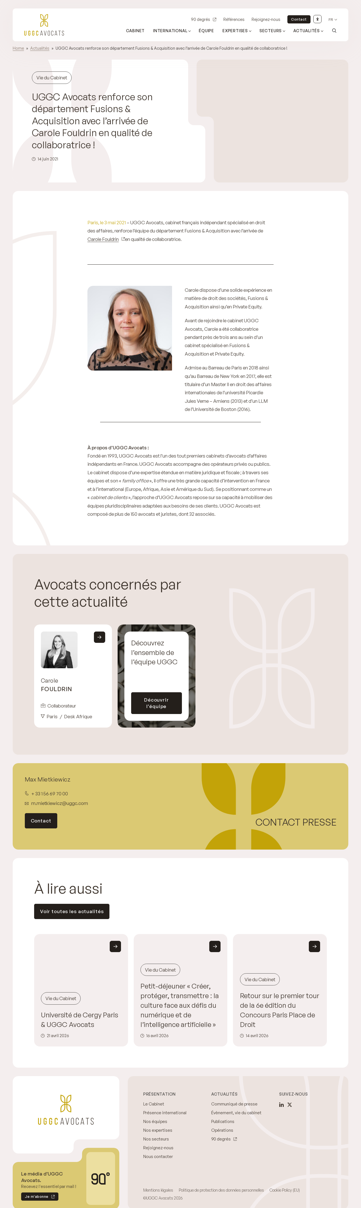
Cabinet (135, 30)
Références (234, 19)
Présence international (164, 1112)
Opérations (222, 1130)
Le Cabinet (153, 1104)
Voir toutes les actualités (72, 911)
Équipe (206, 30)
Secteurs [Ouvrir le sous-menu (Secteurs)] (270, 30)
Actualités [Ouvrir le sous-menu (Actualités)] (306, 30)
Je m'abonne (35, 1197)
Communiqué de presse (234, 1104)
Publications (222, 1121)
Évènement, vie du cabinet (236, 1112)
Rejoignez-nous (266, 19)
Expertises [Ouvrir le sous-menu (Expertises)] (235, 30)
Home (18, 48)
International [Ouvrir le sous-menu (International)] (170, 30)
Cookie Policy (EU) (285, 1190)
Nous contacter (158, 1156)
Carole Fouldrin (103, 239)
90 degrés (200, 19)
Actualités (39, 48)
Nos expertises (157, 1130)
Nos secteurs (156, 1139)
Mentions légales (158, 1190)
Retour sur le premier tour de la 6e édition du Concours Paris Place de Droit (279, 1009)
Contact (299, 19)
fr (331, 20)
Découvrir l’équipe (156, 703)
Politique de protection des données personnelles (221, 1190)
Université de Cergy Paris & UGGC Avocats (79, 1020)
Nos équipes (155, 1121)
